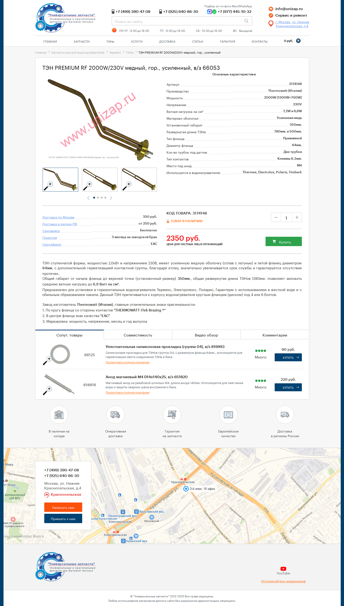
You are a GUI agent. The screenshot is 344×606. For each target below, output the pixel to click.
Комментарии (275, 334)
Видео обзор (206, 334)
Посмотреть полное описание (127, 362)
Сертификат (52, 244)
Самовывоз (51, 230)
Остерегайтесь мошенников (283, 581)
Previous (88, 198)
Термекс (115, 52)
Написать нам (63, 507)
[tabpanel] (60, 179)
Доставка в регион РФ (59, 223)
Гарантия (227, 41)
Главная (50, 41)
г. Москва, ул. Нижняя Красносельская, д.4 (292, 23)
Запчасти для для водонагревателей (77, 52)
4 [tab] (105, 198)
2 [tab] (98, 198)
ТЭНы (130, 52)
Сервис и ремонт (291, 15)
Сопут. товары (69, 334)
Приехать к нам (63, 518)
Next (110, 198)
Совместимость (138, 334)
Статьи (197, 41)
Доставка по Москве (58, 216)
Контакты (259, 41)
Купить (285, 241)
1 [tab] (94, 198)
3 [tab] (102, 198)
